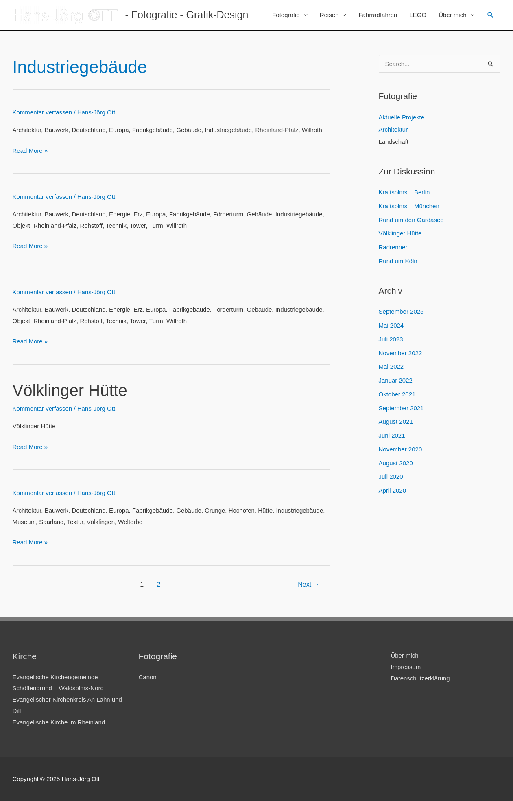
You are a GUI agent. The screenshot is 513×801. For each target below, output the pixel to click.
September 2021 (401, 408)
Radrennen (394, 247)
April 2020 (392, 490)
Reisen (329, 14)
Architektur (393, 129)
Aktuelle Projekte (402, 117)
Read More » (30, 150)
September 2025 (401, 311)
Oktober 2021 (397, 394)
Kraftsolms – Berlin (404, 192)
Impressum (406, 666)
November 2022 (400, 353)
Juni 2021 (392, 435)
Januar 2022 (396, 380)
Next (308, 584)
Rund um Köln (398, 260)
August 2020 (396, 463)
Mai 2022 (391, 366)
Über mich (452, 14)
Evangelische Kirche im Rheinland (59, 722)
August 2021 (396, 421)
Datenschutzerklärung (420, 678)
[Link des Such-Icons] (491, 15)
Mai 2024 (391, 325)
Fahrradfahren (377, 14)
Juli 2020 (391, 476)
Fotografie (286, 14)
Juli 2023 (391, 339)
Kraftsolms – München (409, 205)
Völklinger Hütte (70, 390)
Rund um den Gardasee (411, 219)
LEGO (417, 14)
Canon (148, 676)
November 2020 (400, 449)
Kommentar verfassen (42, 112)
